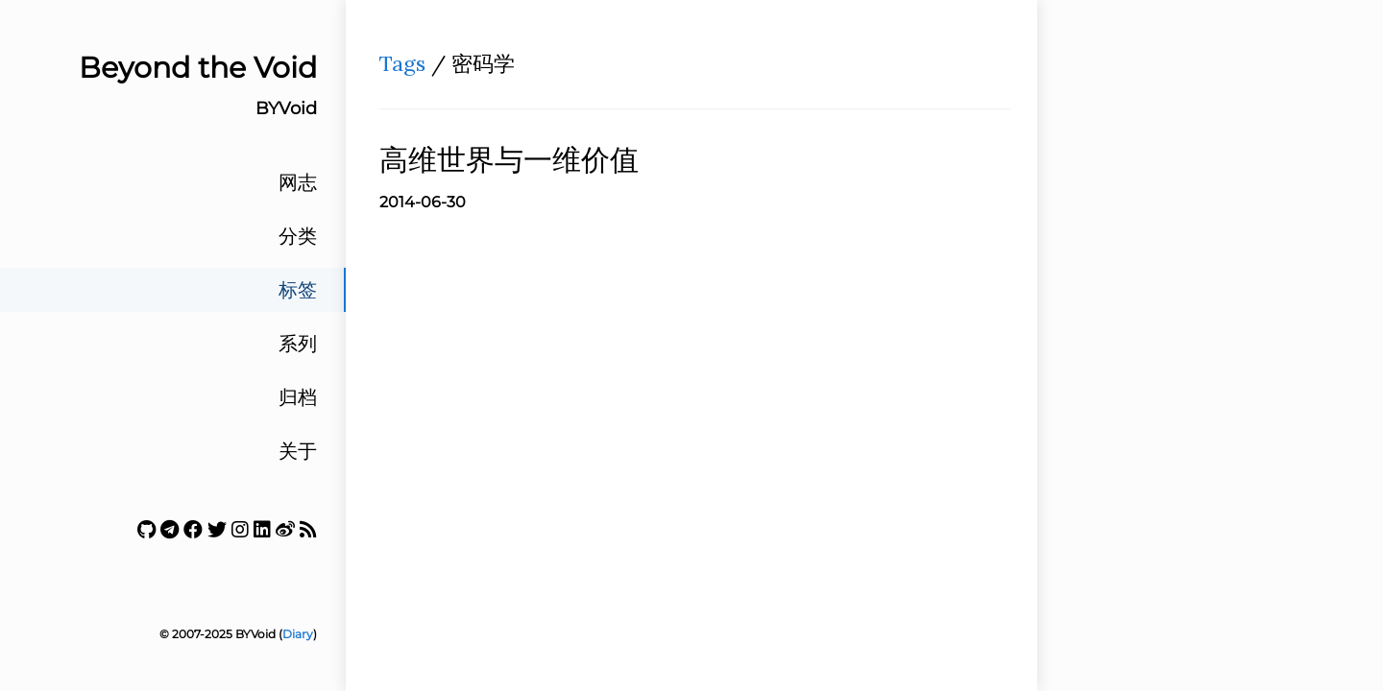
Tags (402, 63)
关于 (298, 451)
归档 (298, 397)
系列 (298, 343)
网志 (298, 182)
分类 (298, 236)
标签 (298, 289)
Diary (297, 634)
